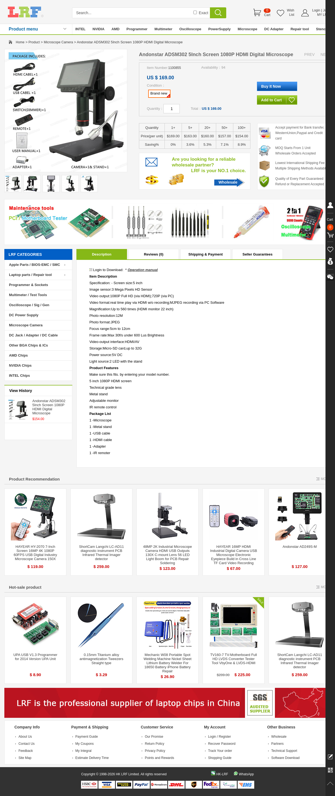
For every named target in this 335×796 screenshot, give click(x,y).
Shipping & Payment (205, 254)
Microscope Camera (58, 42)
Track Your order (220, 751)
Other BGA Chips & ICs (28, 345)
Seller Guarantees (258, 254)
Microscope (247, 29)
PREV (309, 54)
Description (101, 254)
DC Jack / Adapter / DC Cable (33, 335)
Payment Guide (86, 737)
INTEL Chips (19, 375)
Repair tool (299, 29)
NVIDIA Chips (20, 365)
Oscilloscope (190, 29)
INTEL (80, 29)
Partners (277, 744)
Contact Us (26, 744)
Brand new (160, 94)
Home (20, 42)
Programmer (136, 29)
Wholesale (228, 182)
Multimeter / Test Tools (28, 295)
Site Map (24, 758)
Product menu (23, 29)
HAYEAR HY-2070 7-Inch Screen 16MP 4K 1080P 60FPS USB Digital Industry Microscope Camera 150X (35, 553)
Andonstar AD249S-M (300, 547)
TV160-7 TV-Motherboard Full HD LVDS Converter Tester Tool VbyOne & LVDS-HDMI (233, 659)
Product (34, 42)
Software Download (285, 758)
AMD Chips (18, 355)
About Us (25, 737)
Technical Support (284, 751)
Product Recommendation (34, 479)
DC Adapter (274, 29)
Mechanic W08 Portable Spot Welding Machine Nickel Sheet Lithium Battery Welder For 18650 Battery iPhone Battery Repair (167, 663)
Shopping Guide (219, 758)
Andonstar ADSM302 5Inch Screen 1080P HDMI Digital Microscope (48, 407)
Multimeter (163, 29)
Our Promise (154, 737)
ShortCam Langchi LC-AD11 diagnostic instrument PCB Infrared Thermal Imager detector (101, 553)
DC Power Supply (23, 315)
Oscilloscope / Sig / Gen (29, 305)
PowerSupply (219, 29)
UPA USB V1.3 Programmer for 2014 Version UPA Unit (35, 657)
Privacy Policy (155, 751)
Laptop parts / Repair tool (30, 275)
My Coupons (84, 744)
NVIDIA (98, 29)
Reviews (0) (153, 254)
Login (316, 10)
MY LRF (323, 15)
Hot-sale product (25, 587)
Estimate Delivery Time (92, 758)
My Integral (83, 751)
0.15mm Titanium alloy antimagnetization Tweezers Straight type (101, 659)
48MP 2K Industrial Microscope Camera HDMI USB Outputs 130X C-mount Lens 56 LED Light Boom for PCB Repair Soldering (167, 555)
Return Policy (154, 744)
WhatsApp (246, 774)
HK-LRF (222, 774)
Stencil (322, 29)
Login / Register (219, 737)
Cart (267, 15)
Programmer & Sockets (28, 285)
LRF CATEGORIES (25, 254)
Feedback (25, 751)
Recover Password (221, 744)
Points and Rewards (159, 758)
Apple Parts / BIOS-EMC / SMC (34, 265)
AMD (115, 29)
